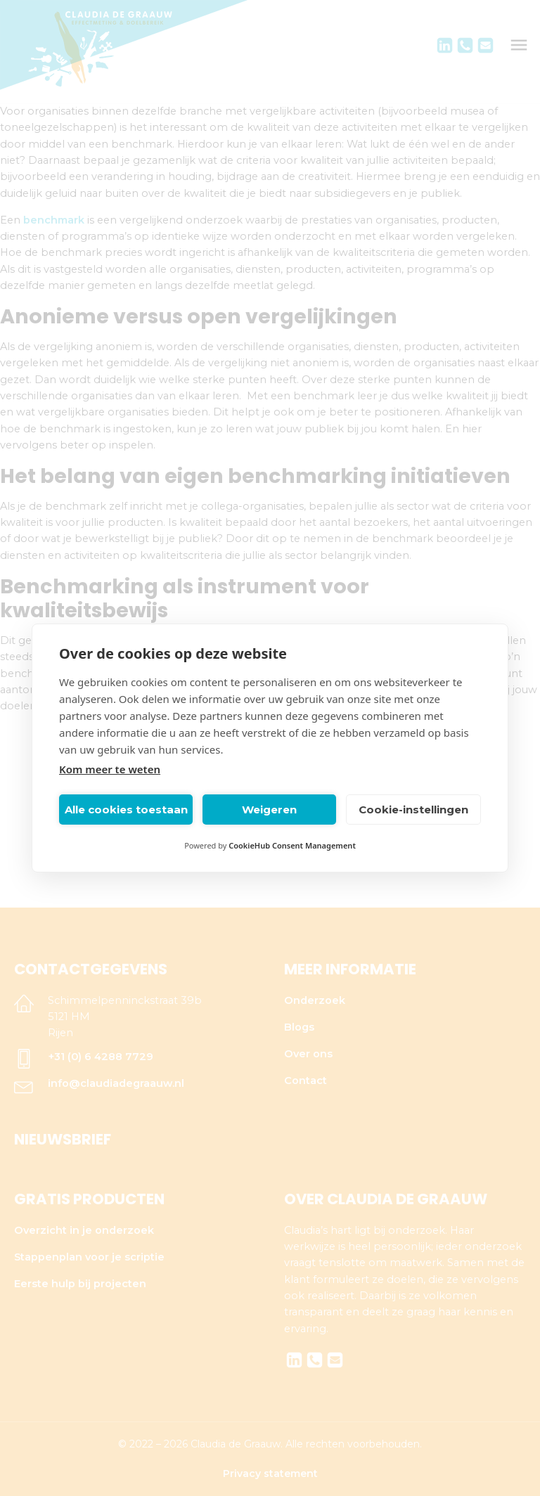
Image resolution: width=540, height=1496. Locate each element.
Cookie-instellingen (413, 809)
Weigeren (269, 809)
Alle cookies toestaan (126, 809)
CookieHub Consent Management (292, 845)
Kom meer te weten (109, 769)
